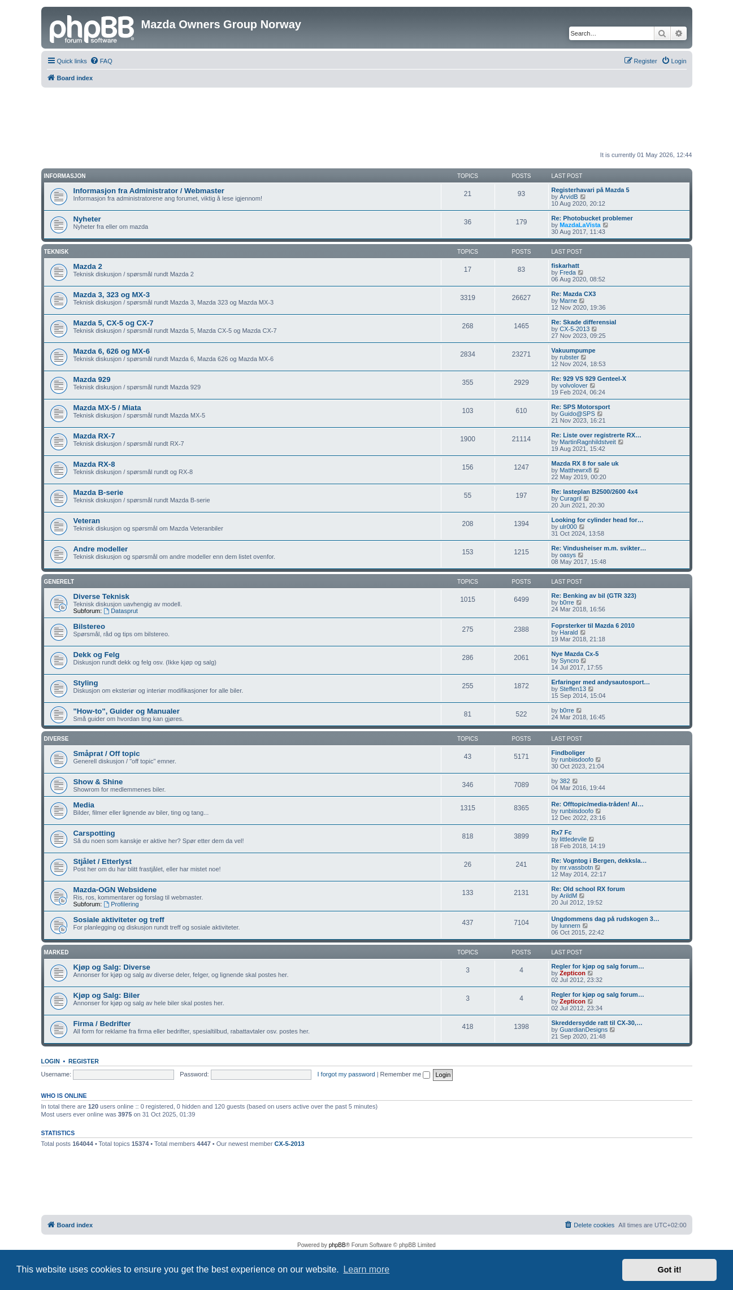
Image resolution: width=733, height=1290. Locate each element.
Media (83, 805)
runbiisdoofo (576, 759)
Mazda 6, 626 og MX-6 (111, 351)
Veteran (87, 520)
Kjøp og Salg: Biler (106, 995)
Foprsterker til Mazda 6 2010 (593, 625)
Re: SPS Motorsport (581, 406)
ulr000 (568, 526)
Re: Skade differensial (584, 322)
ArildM (568, 895)
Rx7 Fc (562, 832)
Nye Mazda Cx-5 (575, 653)
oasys (567, 554)
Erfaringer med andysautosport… (601, 682)
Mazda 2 (87, 266)
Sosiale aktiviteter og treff (118, 919)
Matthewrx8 (575, 470)
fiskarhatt (566, 265)
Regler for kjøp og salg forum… (598, 966)
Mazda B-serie (98, 492)
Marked (56, 952)
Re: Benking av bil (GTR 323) (594, 595)
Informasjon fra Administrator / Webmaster (148, 190)
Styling (85, 683)
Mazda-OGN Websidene (115, 889)
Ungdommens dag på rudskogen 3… (606, 918)
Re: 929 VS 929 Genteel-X (589, 378)
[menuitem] (101, 61)
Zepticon (572, 973)
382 (564, 781)
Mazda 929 (92, 379)
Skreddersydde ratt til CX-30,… (597, 1022)
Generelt (59, 582)
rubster (569, 357)
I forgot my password (346, 1074)
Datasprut (120, 610)
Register (83, 1061)
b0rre (566, 602)
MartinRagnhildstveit (587, 441)
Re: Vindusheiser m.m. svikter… (599, 548)
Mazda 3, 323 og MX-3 (111, 294)
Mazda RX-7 (94, 436)
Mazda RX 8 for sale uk (585, 463)
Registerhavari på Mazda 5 (591, 189)
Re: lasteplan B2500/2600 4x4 (595, 491)
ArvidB (568, 196)
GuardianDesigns (583, 1029)
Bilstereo (89, 626)
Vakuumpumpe (574, 350)
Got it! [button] (670, 1269)
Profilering (120, 904)
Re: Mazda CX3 (574, 293)
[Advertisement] (367, 118)
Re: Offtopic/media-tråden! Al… (598, 804)
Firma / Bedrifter (102, 1023)
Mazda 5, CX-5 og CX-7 (113, 323)
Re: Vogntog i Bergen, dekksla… (599, 860)
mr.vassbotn (576, 867)
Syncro (569, 660)
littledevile (573, 839)
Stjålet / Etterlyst (102, 861)
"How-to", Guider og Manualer (126, 711)
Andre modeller (100, 549)
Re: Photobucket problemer (592, 218)
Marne (568, 300)
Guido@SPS (577, 413)
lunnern (569, 925)
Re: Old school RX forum (588, 888)
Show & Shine (98, 782)
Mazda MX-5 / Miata (107, 407)
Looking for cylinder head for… (598, 519)
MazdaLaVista (580, 224)
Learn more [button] (366, 1269)
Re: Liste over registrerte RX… (597, 435)
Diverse (56, 739)
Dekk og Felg (96, 654)
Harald (568, 632)
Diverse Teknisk (101, 596)
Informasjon (65, 176)
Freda (567, 272)
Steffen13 (572, 688)
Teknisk (56, 252)
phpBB (337, 1245)
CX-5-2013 (574, 328)
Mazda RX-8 (94, 464)
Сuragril (570, 498)
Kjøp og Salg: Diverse (111, 967)
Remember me (405, 1074)
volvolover (573, 385)
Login (50, 1061)
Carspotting (94, 833)
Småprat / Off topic (106, 753)
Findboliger (568, 752)
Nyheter (87, 219)
